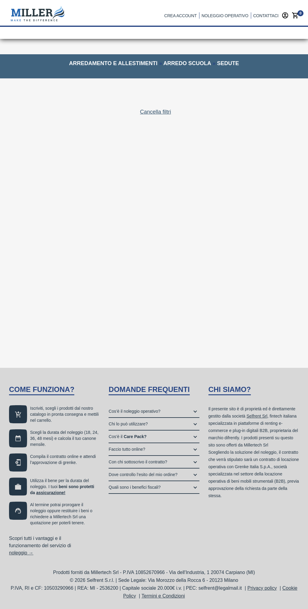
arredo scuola (187, 63)
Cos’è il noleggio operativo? (134, 411)
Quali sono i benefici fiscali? (135, 487)
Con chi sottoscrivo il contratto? (138, 461)
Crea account (180, 15)
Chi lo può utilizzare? (128, 423)
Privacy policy (262, 588)
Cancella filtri (155, 112)
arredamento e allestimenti (113, 63)
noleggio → (21, 552)
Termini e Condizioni (163, 595)
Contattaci (266, 15)
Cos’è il (127, 436)
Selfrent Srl (257, 416)
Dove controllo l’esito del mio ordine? (143, 474)
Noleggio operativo (225, 15)
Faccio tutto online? (127, 449)
